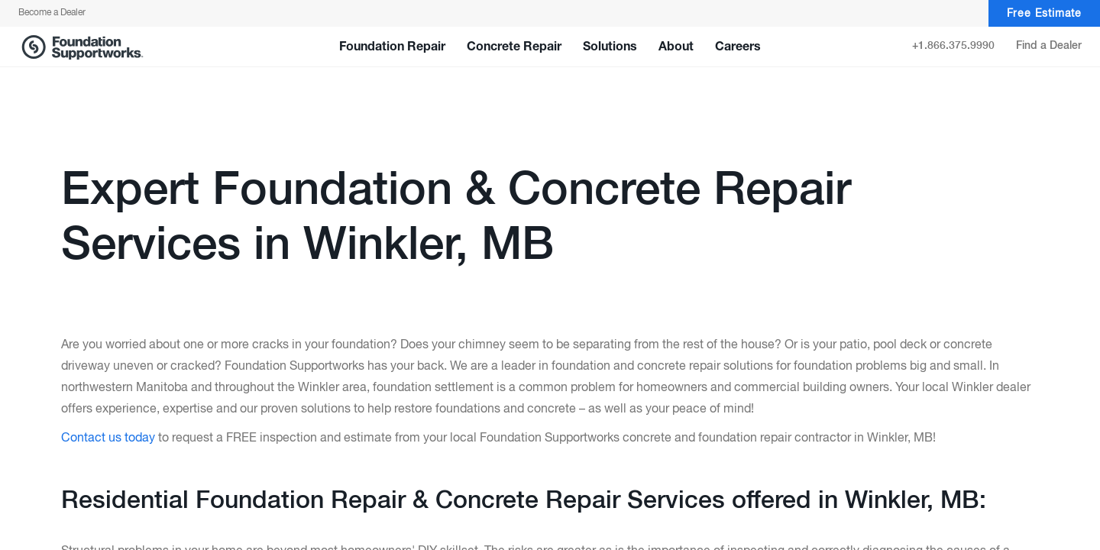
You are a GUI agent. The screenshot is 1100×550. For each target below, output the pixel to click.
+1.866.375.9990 (953, 45)
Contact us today (108, 438)
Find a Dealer (1049, 45)
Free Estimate (1044, 13)
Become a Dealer (52, 13)
